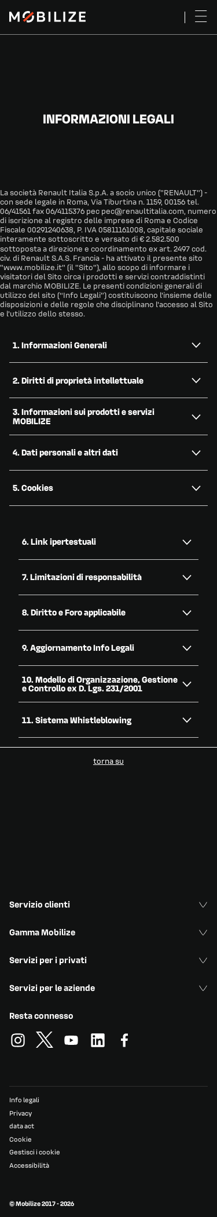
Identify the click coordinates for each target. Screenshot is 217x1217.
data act (21, 1125)
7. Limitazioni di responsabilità (82, 576)
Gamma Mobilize (108, 932)
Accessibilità (29, 1165)
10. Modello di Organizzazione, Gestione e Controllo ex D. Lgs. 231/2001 (100, 683)
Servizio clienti (108, 904)
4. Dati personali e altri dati (65, 452)
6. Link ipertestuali (59, 541)
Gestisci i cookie (34, 1152)
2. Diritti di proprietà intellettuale (78, 380)
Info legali (24, 1099)
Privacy (20, 1113)
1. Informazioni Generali (60, 345)
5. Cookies (33, 487)
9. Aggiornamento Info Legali (78, 647)
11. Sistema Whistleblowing (76, 720)
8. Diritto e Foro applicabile (74, 612)
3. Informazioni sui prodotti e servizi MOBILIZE (84, 416)
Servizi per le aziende (108, 987)
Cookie (20, 1139)
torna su (108, 761)
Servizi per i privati (108, 959)
